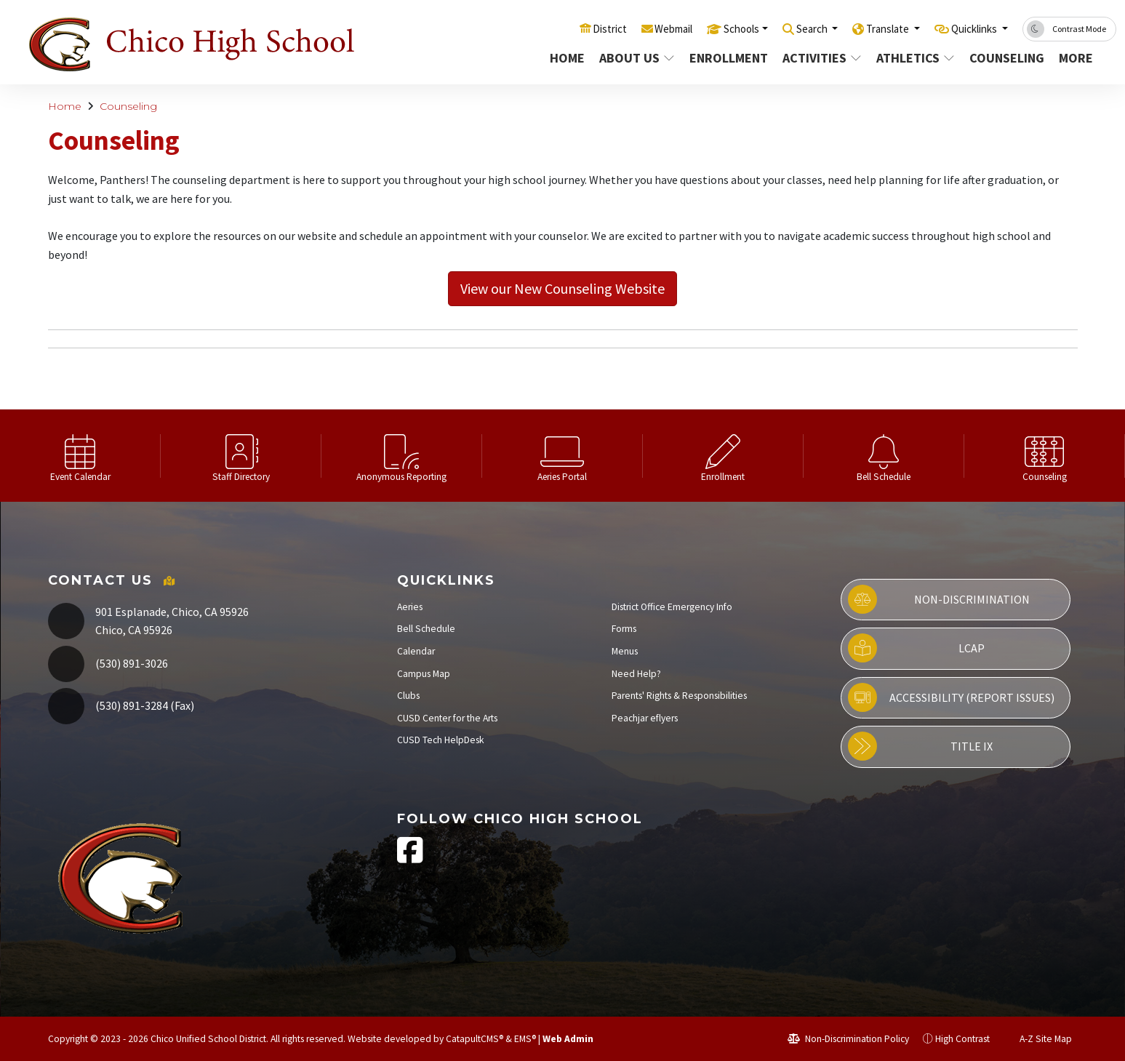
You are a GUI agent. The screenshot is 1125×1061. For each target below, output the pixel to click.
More (1075, 57)
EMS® (525, 1039)
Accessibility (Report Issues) (951, 697)
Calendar (416, 651)
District (562, 28)
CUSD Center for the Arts (447, 718)
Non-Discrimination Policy (848, 1039)
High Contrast (962, 1039)
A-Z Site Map (1038, 1039)
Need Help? (636, 674)
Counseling (1001, 57)
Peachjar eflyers (645, 718)
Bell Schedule (426, 628)
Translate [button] (871, 28)
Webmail (632, 28)
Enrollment (723, 57)
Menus (625, 651)
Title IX (920, 746)
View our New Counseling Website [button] (562, 288)
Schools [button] (708, 28)
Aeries (410, 607)
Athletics (910, 57)
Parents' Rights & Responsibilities (679, 695)
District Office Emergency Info (672, 607)
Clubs (408, 695)
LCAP (916, 647)
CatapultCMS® (474, 1039)
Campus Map (423, 674)
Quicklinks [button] (969, 28)
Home (562, 57)
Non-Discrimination (939, 599)
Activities (816, 57)
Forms (624, 628)
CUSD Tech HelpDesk (440, 740)
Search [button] (787, 28)
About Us (632, 57)
